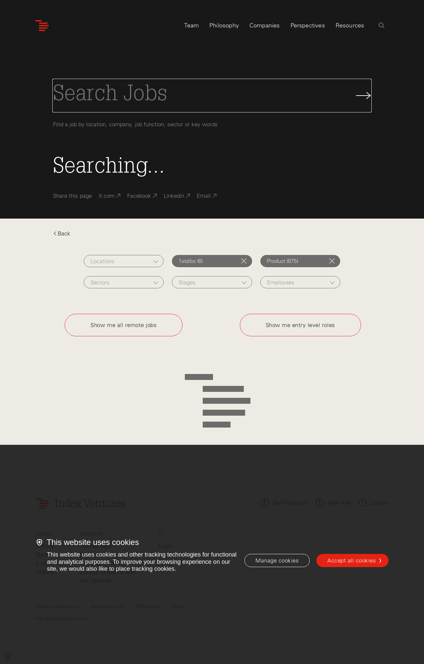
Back (61, 233)
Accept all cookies (351, 560)
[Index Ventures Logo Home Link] (42, 25)
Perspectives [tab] (308, 25)
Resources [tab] (350, 25)
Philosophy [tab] (224, 25)
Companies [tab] (264, 25)
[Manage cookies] (277, 560)
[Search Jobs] (212, 95)
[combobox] (124, 261)
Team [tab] (191, 25)
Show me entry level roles (300, 325)
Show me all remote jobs (123, 325)
